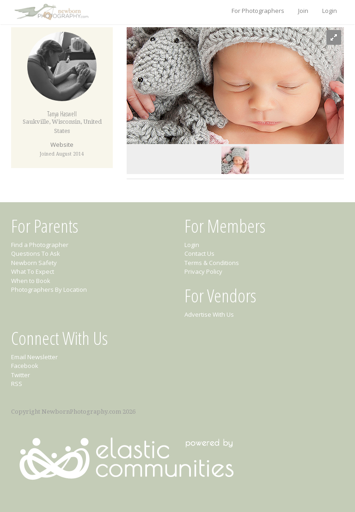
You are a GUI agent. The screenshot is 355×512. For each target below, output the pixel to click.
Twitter (20, 375)
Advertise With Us (209, 314)
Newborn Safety (34, 263)
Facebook (24, 365)
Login (329, 10)
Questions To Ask (35, 253)
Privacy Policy (203, 271)
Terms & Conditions (211, 263)
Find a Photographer (39, 245)
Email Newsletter (34, 357)
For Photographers (258, 10)
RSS (16, 383)
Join (303, 10)
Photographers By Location (49, 289)
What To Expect (32, 271)
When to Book (30, 281)
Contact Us (199, 253)
